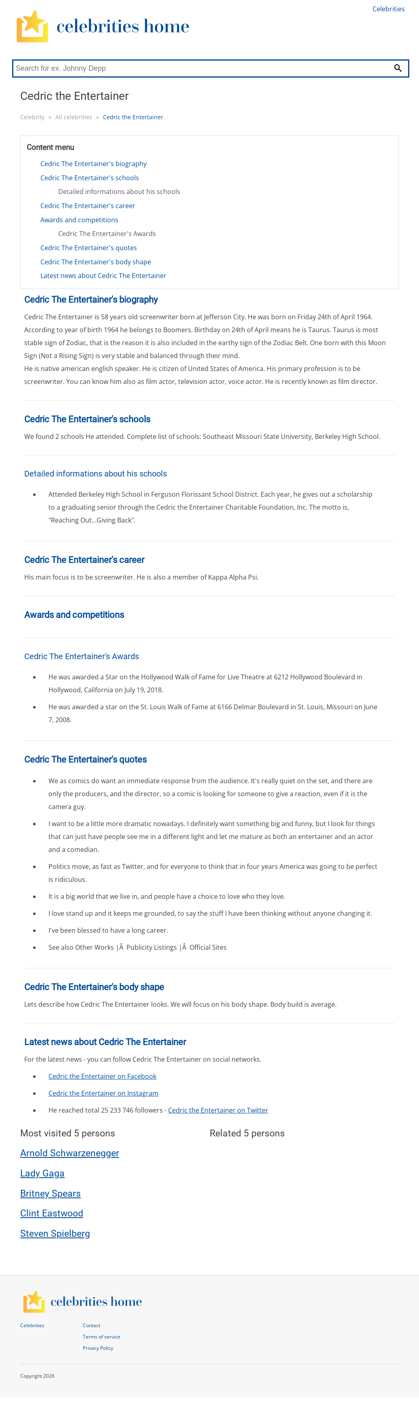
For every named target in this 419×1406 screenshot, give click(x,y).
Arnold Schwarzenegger (69, 1153)
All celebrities (73, 117)
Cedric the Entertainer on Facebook (102, 1076)
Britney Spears (50, 1193)
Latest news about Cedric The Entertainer (103, 275)
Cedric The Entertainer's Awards (107, 233)
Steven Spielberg (55, 1233)
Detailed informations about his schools (119, 191)
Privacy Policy (98, 1348)
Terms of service (101, 1336)
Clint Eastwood (51, 1213)
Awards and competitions (79, 219)
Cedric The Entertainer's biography (93, 163)
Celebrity (32, 117)
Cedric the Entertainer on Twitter (218, 1110)
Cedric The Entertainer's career (87, 205)
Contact (91, 1325)
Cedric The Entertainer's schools (89, 177)
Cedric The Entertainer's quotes (88, 247)
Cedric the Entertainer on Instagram (103, 1093)
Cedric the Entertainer (133, 117)
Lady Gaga (42, 1173)
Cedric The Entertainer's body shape (95, 261)
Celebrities (389, 8)
